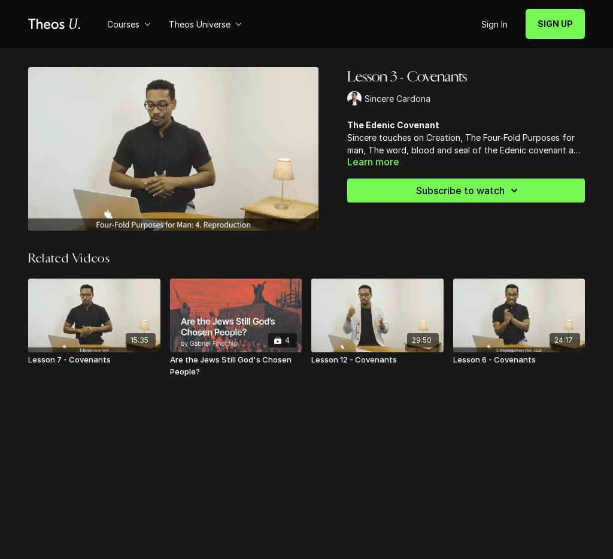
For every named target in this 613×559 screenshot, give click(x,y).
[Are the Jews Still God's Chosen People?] (236, 365)
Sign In (494, 24)
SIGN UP (555, 24)
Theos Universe (205, 24)
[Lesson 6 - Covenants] (519, 360)
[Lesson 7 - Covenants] (94, 360)
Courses (129, 24)
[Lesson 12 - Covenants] (377, 360)
